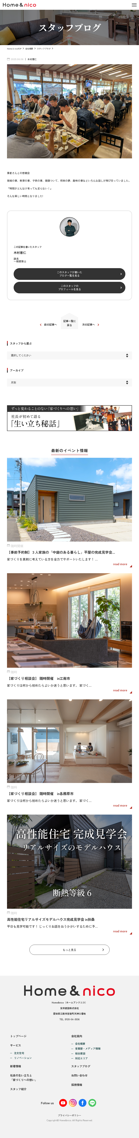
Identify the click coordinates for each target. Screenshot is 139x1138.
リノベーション (23, 1058)
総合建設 (80, 1053)
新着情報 (15, 1066)
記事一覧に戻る (69, 323)
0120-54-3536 (72, 1019)
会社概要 (29, 48)
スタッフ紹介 (18, 1089)
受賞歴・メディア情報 (87, 1048)
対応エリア (81, 1058)
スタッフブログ (44, 48)
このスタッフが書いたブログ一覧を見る (69, 273)
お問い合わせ (79, 1075)
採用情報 (76, 1085)
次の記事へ (88, 324)
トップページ (18, 1036)
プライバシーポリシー (69, 1115)
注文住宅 (19, 1053)
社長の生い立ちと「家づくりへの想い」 (23, 1077)
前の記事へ (50, 324)
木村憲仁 (32, 59)
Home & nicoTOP (14, 48)
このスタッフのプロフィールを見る (69, 287)
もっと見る (69, 950)
